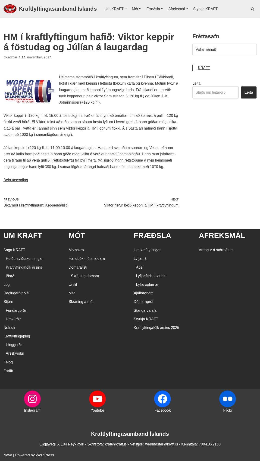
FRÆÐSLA (152, 235)
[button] (126, 9)
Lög (6, 284)
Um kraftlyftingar (147, 250)
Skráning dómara (85, 276)
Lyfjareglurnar (147, 284)
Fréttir (8, 371)
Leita (196, 83)
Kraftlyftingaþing (16, 336)
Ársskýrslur (15, 353)
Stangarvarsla (145, 310)
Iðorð (10, 276)
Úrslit (73, 284)
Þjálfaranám (143, 293)
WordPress (45, 455)
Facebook (162, 410)
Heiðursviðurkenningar (24, 259)
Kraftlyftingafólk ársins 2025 (156, 328)
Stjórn (8, 302)
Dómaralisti (78, 267)
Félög (8, 362)
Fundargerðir (16, 310)
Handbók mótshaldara (87, 259)
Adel (140, 267)
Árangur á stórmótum (216, 250)
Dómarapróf (143, 302)
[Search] (252, 9)
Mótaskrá (76, 250)
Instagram (32, 410)
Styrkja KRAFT (205, 9)
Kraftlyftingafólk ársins (24, 267)
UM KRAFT (22, 235)
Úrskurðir (13, 319)
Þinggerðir (14, 345)
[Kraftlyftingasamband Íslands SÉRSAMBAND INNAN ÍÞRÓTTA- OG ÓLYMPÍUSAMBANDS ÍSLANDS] (50, 9)
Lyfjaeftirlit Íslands (151, 276)
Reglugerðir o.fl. (16, 293)
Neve (7, 455)
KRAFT (204, 68)
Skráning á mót (81, 302)
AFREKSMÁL (222, 235)
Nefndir (9, 328)
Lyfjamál (140, 259)
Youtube (97, 410)
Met (72, 293)
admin (12, 57)
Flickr (227, 410)
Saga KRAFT (14, 250)
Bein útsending (15, 180)
